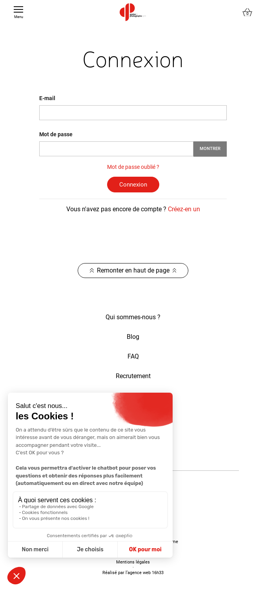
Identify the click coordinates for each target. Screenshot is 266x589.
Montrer (210, 148)
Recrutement (133, 376)
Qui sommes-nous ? (133, 317)
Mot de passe (56, 134)
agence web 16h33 (146, 572)
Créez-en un (184, 209)
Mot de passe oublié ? (133, 167)
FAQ (133, 356)
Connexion (133, 184)
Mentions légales (133, 562)
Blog (133, 336)
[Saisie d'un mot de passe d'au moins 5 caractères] (116, 148)
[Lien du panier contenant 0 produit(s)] (247, 12)
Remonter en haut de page (133, 270)
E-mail (47, 98)
